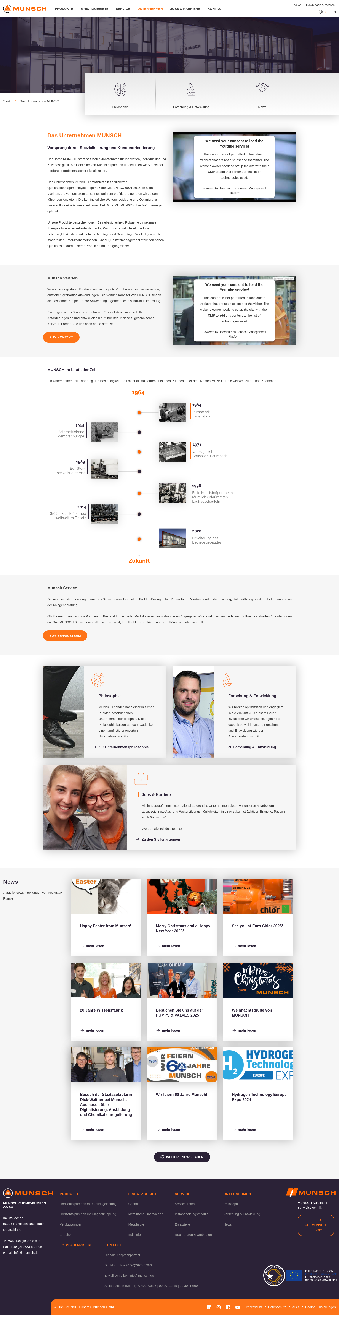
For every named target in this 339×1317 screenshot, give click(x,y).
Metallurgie (136, 1226)
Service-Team (185, 1205)
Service (123, 8)
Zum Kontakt (61, 337)
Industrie (134, 1236)
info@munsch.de (26, 1253)
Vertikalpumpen (71, 1226)
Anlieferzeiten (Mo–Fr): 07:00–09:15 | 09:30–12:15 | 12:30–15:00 (151, 1287)
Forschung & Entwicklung (242, 1215)
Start (10, 101)
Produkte (64, 8)
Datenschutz (277, 1309)
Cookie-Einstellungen (320, 1309)
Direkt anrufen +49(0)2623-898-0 (128, 1267)
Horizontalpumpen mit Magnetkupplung (88, 1215)
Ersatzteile (182, 1226)
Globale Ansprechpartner (123, 1257)
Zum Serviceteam (65, 635)
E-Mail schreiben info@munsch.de (129, 1277)
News (228, 1226)
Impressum (254, 1309)
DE (325, 12)
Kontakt (215, 8)
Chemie (133, 1205)
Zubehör (66, 1236)
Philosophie (232, 1205)
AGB (295, 1309)
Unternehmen (150, 8)
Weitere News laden (181, 1158)
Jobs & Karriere (185, 8)
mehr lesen (92, 947)
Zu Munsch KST (315, 1226)
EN (334, 12)
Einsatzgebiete (95, 8)
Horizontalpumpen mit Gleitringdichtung (88, 1205)
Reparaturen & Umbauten (193, 1236)
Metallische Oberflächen (145, 1215)
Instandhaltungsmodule (191, 1215)
